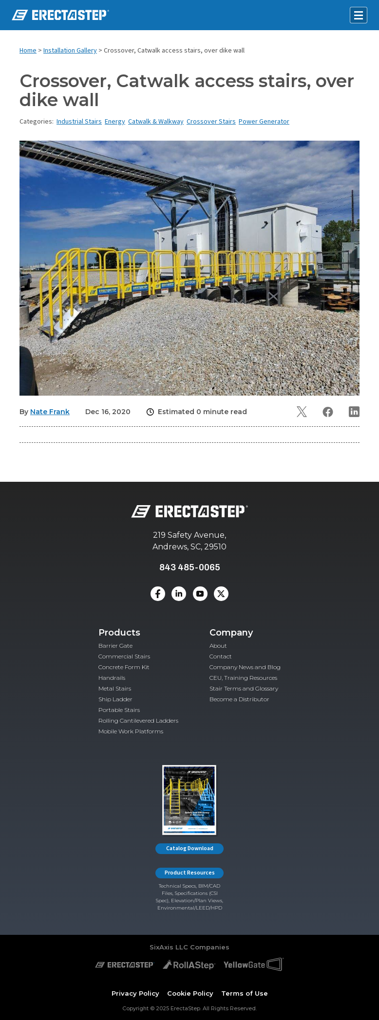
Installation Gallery (70, 50)
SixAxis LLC (169, 947)
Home (28, 50)
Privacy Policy (135, 993)
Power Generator (264, 122)
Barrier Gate (115, 645)
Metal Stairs (114, 688)
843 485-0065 (189, 567)
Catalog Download (189, 848)
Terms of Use (244, 993)
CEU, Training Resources (243, 677)
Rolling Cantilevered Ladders (138, 720)
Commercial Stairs (124, 656)
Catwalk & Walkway (156, 122)
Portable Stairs (119, 709)
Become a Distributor (239, 699)
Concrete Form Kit (124, 667)
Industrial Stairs (79, 122)
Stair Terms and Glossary (243, 688)
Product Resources (190, 873)
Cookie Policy (190, 993)
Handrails (111, 677)
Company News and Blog (245, 667)
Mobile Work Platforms (130, 731)
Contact (220, 656)
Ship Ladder (115, 699)
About (218, 645)
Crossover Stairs (211, 122)
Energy (115, 122)
